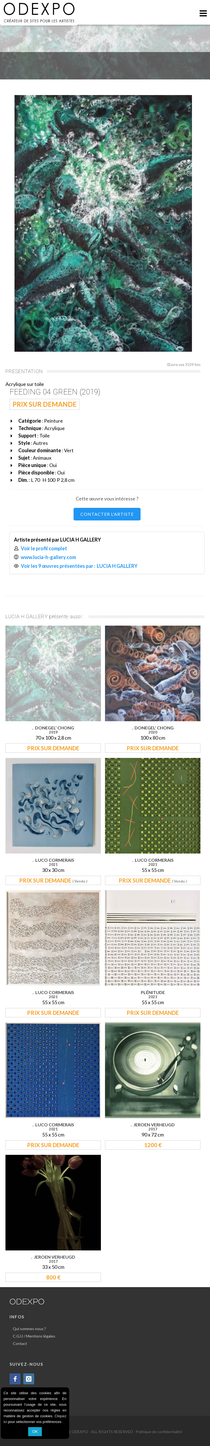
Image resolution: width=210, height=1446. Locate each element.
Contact (20, 1343)
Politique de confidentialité (159, 1431)
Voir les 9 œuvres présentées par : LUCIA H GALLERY (79, 566)
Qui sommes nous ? (29, 1328)
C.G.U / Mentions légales (34, 1336)
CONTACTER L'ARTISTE (107, 514)
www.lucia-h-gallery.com (48, 557)
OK (35, 1431)
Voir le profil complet (44, 548)
